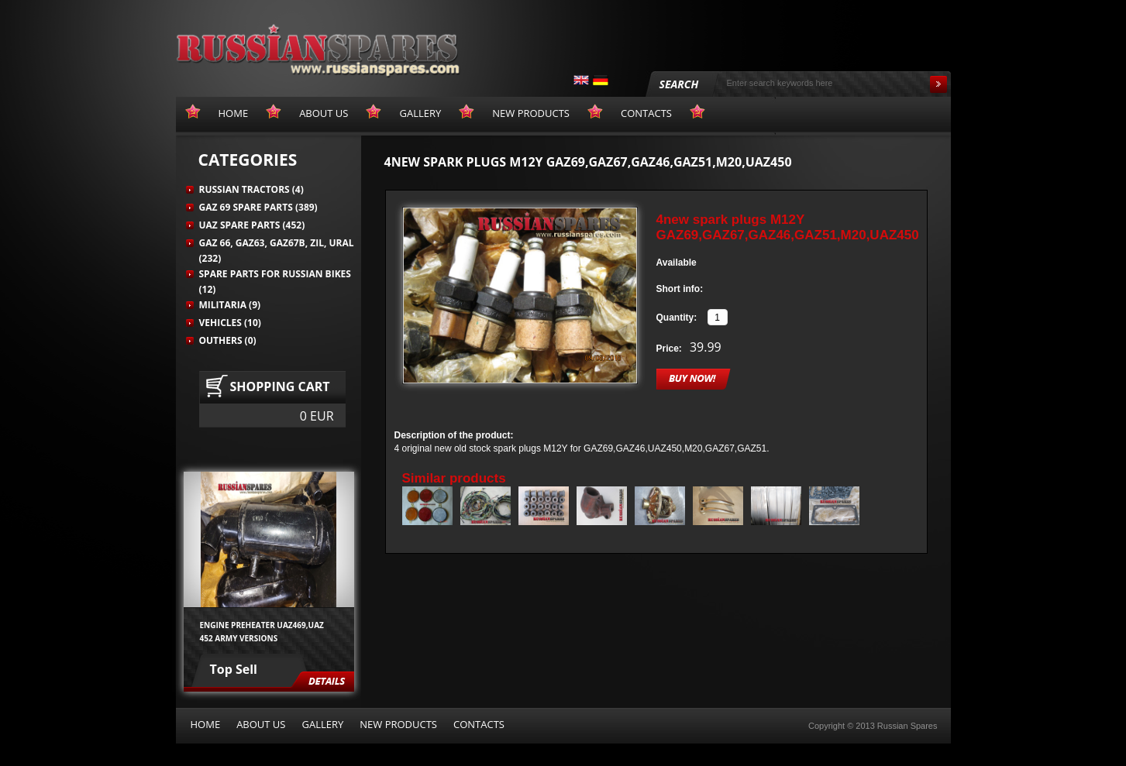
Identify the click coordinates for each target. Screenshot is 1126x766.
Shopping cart (280, 386)
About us (260, 724)
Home (206, 724)
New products (398, 724)
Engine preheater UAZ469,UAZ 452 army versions (262, 631)
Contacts (478, 724)
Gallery (322, 724)
